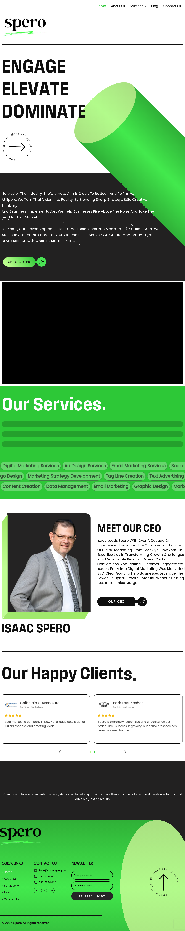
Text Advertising (142, 476)
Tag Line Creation (101, 476)
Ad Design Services (104, 466)
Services (138, 6)
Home (101, 6)
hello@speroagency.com (53, 870)
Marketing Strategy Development (40, 476)
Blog (7, 892)
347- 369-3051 (48, 876)
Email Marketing (135, 486)
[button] (138, 6)
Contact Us (12, 899)
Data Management (91, 486)
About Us (118, 6)
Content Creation (45, 486)
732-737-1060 (47, 882)
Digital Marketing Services (49, 466)
